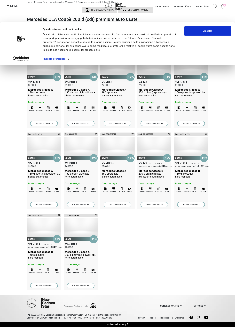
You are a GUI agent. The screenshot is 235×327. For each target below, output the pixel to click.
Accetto (207, 8)
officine (198, 306)
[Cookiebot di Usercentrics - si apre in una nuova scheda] (21, 36)
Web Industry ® (121, 324)
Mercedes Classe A (44, 92)
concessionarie (169, 306)
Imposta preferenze (54, 36)
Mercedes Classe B (80, 173)
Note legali (165, 318)
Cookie (152, 318)
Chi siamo (179, 318)
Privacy (141, 318)
